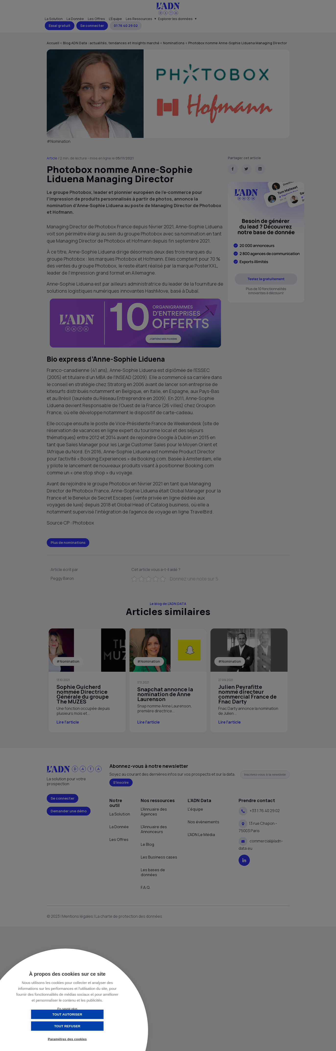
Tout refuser (92, 1026)
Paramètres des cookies (67, 1039)
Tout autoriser (43, 1026)
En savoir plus (67, 1009)
